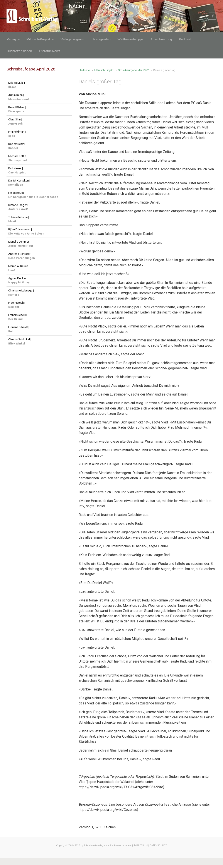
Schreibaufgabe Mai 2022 (133, 70)
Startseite (84, 70)
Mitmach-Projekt (103, 70)
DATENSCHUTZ (158, 845)
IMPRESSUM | (141, 845)
